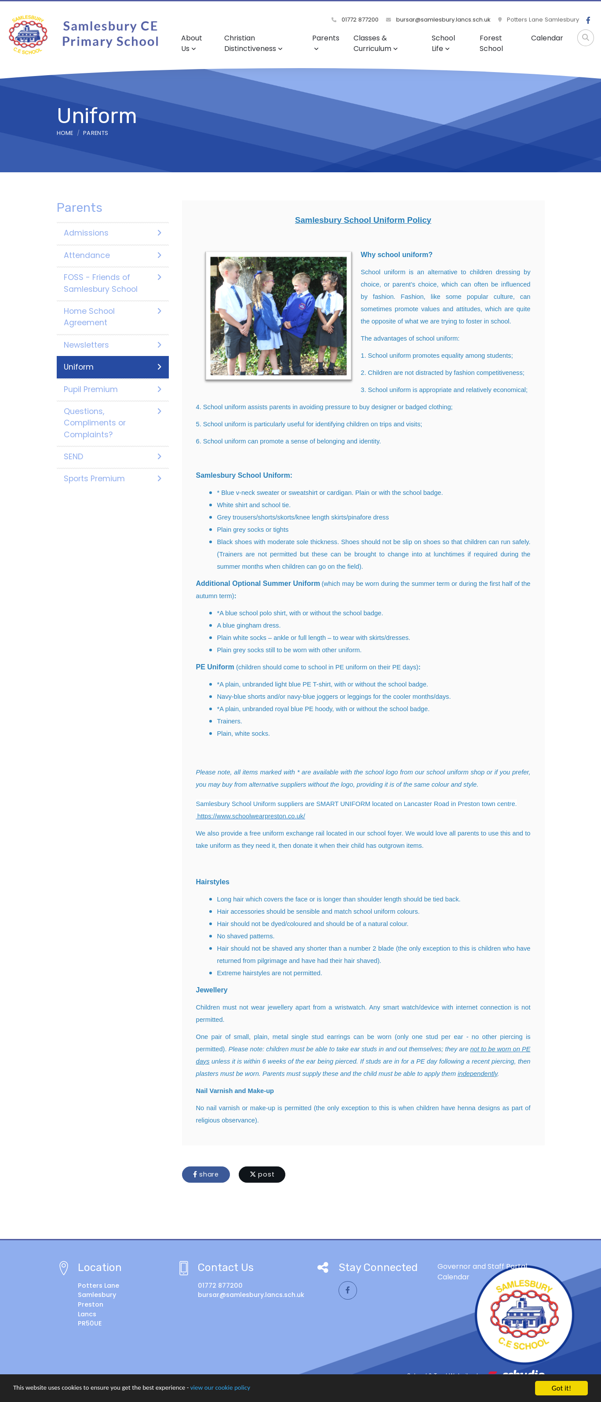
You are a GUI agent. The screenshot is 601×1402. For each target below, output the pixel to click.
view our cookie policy (246, 1389)
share (206, 1174)
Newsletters (113, 345)
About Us (191, 43)
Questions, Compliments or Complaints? (113, 423)
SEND (113, 456)
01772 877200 (355, 19)
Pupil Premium (113, 389)
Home (65, 133)
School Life (443, 43)
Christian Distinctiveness (253, 43)
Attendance (113, 255)
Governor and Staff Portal (482, 1266)
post (262, 1174)
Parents (325, 42)
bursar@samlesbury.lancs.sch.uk (438, 19)
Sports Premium (113, 478)
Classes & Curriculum (375, 43)
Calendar (547, 38)
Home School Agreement (113, 317)
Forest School (491, 43)
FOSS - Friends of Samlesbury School (113, 283)
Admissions (113, 233)
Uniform (113, 367)
